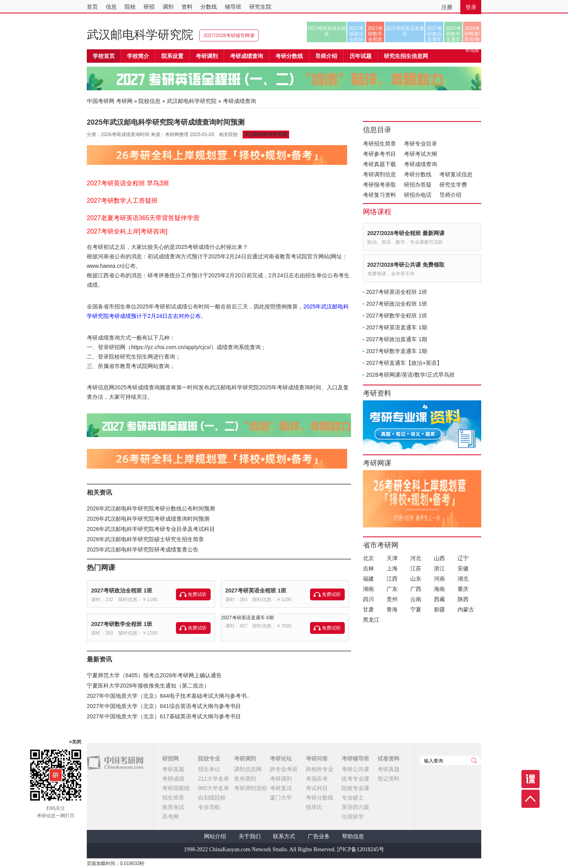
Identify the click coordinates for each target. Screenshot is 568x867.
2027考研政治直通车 (434, 34)
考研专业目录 (420, 143)
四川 (368, 599)
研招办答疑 (418, 184)
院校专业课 (355, 788)
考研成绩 (173, 778)
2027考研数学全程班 (375, 34)
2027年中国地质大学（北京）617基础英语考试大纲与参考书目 (164, 716)
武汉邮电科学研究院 (140, 34)
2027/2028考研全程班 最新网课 (406, 233)
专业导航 (209, 807)
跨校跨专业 (319, 769)
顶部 (530, 799)
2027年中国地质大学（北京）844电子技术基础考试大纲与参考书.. (168, 696)
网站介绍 (215, 836)
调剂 (168, 7)
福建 (368, 579)
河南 (439, 579)
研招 (149, 7)
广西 (415, 589)
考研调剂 (207, 56)
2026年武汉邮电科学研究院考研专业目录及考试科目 (151, 529)
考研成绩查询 (420, 164)
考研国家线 (176, 788)
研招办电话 (418, 195)
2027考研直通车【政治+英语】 (404, 363)
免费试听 (197, 594)
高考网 (170, 816)
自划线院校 (212, 797)
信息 (111, 7)
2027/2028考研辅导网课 (229, 35)
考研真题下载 (379, 164)
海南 (439, 589)
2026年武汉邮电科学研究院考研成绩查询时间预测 (148, 519)
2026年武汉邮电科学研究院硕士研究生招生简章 (145, 539)
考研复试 (281, 788)
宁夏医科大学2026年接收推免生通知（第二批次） (148, 685)
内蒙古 (466, 609)
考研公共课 (355, 769)
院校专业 (209, 758)
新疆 (439, 609)
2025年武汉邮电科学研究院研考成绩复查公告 (142, 549)
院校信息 (149, 101)
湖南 (368, 589)
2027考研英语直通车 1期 (396, 327)
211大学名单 (213, 778)
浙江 (439, 568)
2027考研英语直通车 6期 (247, 617)
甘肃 (368, 609)
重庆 (463, 589)
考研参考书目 (379, 154)
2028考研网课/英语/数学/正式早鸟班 (472, 34)
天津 (392, 558)
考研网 (124, 101)
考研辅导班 (355, 758)
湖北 (463, 579)
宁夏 (415, 609)
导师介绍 (326, 56)
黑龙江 (371, 620)
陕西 (463, 599)
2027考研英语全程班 (326, 31)
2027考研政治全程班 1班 (121, 590)
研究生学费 (453, 184)
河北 (415, 558)
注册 (446, 7)
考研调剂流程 (250, 788)
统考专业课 (355, 778)
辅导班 (233, 7)
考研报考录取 (379, 184)
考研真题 (173, 769)
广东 (392, 589)
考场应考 (317, 778)
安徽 (463, 568)
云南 (415, 599)
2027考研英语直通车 (404, 31)
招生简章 (173, 797)
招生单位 (209, 769)
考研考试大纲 (420, 154)
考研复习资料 (379, 195)
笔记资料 (388, 778)
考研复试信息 (456, 174)
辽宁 (463, 558)
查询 (474, 760)
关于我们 (250, 836)
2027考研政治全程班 (356, 34)
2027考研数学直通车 (453, 34)
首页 (92, 7)
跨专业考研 (283, 769)
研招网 (170, 758)
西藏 (439, 599)
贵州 (392, 599)
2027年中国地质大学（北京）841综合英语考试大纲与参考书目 (164, 706)
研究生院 (260, 7)
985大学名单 (213, 788)
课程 (530, 779)
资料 (186, 7)
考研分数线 (418, 174)
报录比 (314, 807)
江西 (392, 579)
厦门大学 (281, 797)
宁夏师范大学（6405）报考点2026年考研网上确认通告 (154, 675)
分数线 (208, 7)
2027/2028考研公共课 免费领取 (406, 265)
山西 (439, 558)
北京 (368, 558)
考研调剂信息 (379, 174)
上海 (392, 568)
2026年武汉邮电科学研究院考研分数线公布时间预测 (151, 508)
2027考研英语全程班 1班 (255, 590)
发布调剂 (245, 778)
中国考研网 (115, 763)
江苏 (415, 568)
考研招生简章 (379, 143)
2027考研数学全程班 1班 (121, 624)
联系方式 (284, 836)
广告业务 (319, 836)
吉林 (368, 568)
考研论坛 (281, 758)
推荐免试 (173, 807)
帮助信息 (353, 836)
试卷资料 (388, 758)
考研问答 (317, 758)
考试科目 (317, 788)
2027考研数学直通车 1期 (396, 351)
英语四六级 (355, 807)
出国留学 (353, 816)
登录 (470, 7)
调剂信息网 (248, 769)
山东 (415, 579)
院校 (130, 7)
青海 (392, 609)
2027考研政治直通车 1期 (396, 339)
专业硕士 (353, 797)
